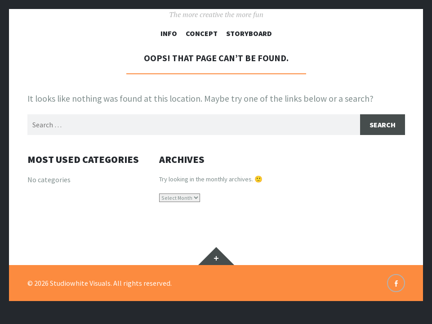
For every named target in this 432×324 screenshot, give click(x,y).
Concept (202, 33)
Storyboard (249, 33)
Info (168, 33)
